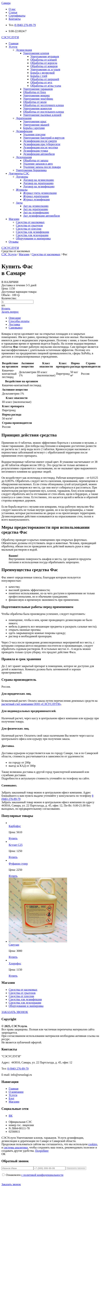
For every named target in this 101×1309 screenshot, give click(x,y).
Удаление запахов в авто (38, 163)
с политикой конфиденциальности (42, 1174)
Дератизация (23, 118)
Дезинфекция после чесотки (40, 147)
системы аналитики (16, 1147)
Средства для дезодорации (32, 235)
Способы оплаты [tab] (19, 321)
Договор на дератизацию (38, 183)
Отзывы (13, 241)
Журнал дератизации (36, 196)
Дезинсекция (24, 49)
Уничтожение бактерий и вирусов (44, 137)
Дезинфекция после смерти (40, 140)
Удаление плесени (34, 134)
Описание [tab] (15, 317)
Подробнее (42, 1150)
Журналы (21, 189)
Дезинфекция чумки (35, 150)
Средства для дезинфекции (32, 231)
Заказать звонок (11, 1184)
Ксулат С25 (16, 844)
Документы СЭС (19, 173)
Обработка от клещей (43, 59)
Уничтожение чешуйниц (38, 98)
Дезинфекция (24, 131)
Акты (19, 202)
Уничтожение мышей (36, 124)
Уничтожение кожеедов (37, 108)
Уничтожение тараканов (38, 88)
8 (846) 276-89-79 (25, 25)
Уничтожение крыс (34, 121)
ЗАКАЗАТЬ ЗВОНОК (14, 1012)
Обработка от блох (34, 92)
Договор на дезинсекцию (38, 179)
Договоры (22, 176)
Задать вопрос (10, 311)
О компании (16, 1091)
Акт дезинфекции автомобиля (41, 215)
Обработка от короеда (43, 62)
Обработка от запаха (35, 160)
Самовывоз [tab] (15, 327)
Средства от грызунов (29, 225)
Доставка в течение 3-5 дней (18, 285)
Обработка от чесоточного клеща (43, 105)
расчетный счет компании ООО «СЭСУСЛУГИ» (31, 704)
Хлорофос (15, 963)
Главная (13, 43)
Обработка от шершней (44, 79)
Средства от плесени (28, 228)
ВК (10, 1115)
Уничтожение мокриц (36, 95)
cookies (92, 1144)
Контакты (15, 18)
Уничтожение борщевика (31, 170)
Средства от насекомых (30, 222)
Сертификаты (17, 15)
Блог (11, 1098)
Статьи (13, 12)
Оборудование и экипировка (33, 238)
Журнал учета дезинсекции (40, 192)
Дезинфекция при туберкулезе (41, 144)
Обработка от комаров (43, 66)
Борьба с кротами (34, 127)
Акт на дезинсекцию (35, 205)
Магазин (14, 218)
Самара (5, 3)
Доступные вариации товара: (19, 291)
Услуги (13, 46)
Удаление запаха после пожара (42, 166)
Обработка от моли (35, 101)
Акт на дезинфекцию (36, 212)
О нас (12, 9)
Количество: (9, 298)
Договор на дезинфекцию (38, 186)
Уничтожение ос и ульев (45, 69)
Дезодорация (24, 157)
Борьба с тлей (38, 75)
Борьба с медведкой (42, 72)
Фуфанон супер (18, 863)
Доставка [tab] (14, 324)
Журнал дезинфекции (36, 199)
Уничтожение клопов (36, 53)
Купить (5, 308)
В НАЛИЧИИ (9, 282)
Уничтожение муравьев (44, 56)
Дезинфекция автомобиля (39, 153)
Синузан (14, 944)
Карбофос (15, 826)
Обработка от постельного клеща (43, 111)
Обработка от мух (41, 82)
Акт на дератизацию (35, 209)
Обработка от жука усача (45, 85)
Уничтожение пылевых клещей (42, 114)
